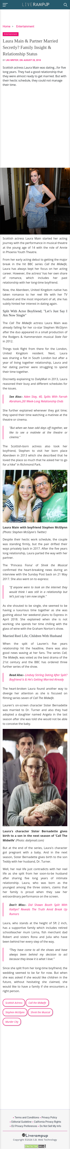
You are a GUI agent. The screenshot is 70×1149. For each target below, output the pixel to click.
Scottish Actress (13, 1002)
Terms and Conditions (27, 1117)
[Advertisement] (35, 127)
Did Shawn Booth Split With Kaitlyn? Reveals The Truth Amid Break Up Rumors (38, 909)
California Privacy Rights (47, 1121)
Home (6, 26)
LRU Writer (12, 60)
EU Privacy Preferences (24, 1126)
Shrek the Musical (40, 1012)
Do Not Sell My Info (50, 1126)
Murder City (11, 1021)
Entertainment (25, 26)
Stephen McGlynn (15, 1012)
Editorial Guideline (21, 1121)
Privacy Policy (49, 1117)
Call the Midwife (37, 1002)
